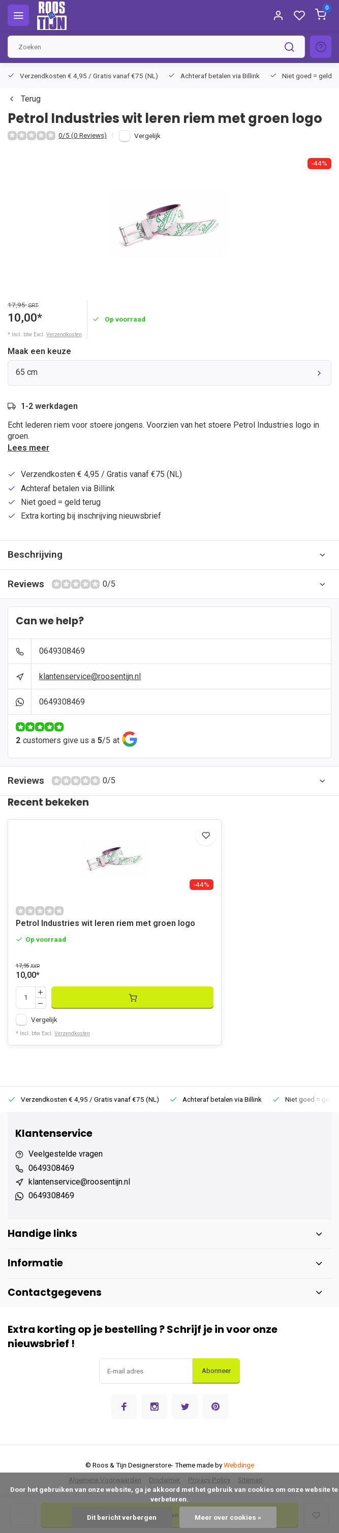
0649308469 (62, 651)
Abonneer (216, 1371)
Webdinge (239, 1465)
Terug (24, 99)
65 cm (169, 372)
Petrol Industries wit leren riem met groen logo (105, 923)
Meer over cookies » (228, 1517)
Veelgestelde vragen (65, 1154)
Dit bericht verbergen (122, 1517)
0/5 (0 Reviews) (82, 135)
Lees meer (28, 448)
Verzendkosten (64, 334)
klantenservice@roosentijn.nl (90, 676)
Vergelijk (147, 136)
